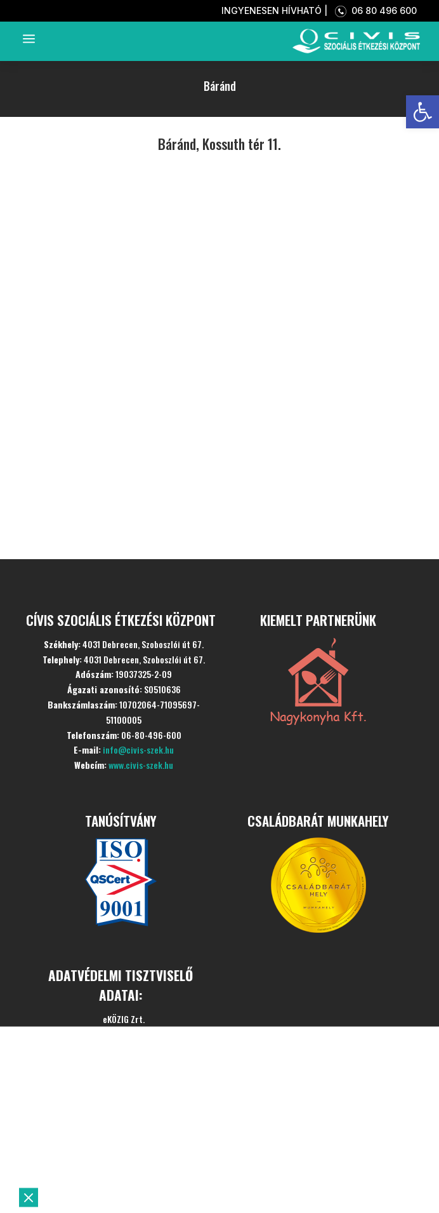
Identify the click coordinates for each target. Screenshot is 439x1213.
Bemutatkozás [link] (107, 1106)
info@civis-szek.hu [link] (138, 749)
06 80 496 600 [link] (373, 10)
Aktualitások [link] (99, 1169)
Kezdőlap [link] (82, 1075)
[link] (422, 111)
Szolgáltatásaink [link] (116, 1137)
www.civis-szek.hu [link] (140, 764)
